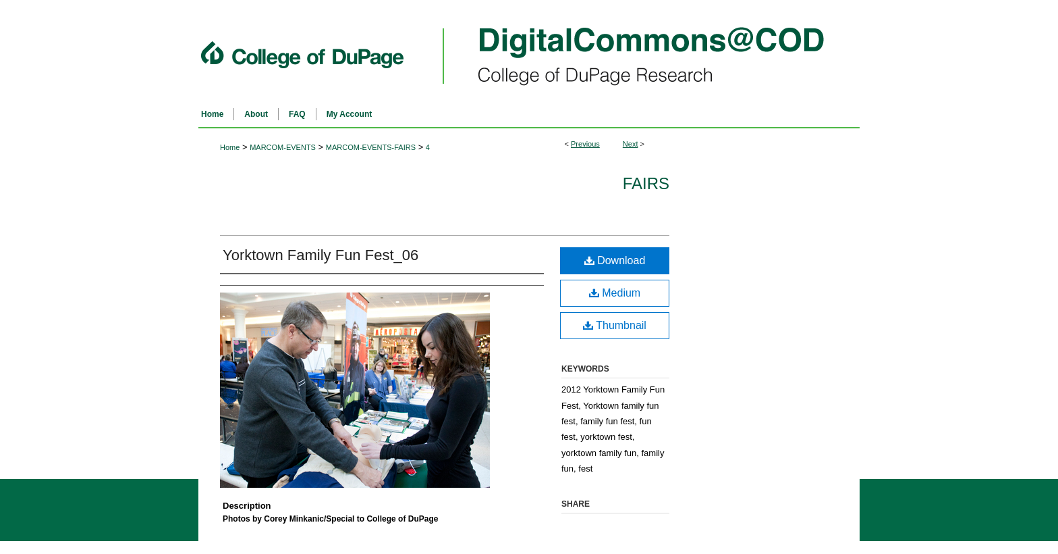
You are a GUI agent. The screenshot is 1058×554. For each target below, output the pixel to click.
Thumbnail (614, 325)
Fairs (646, 183)
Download (615, 260)
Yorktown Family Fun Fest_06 (320, 255)
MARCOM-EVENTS (283, 147)
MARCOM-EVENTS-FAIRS (371, 147)
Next (630, 144)
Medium (614, 293)
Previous (585, 144)
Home (230, 147)
